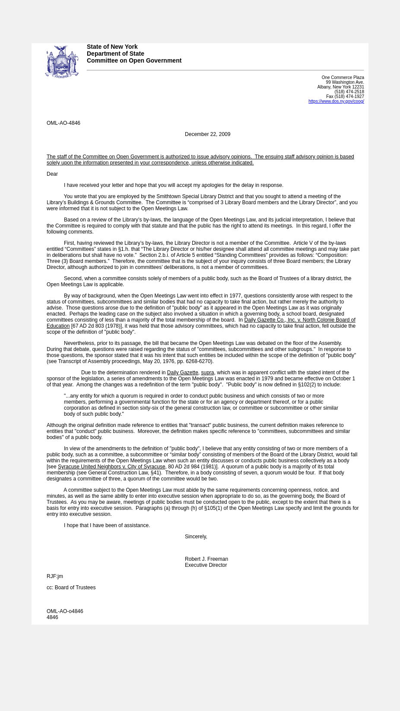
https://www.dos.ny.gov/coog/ (336, 101)
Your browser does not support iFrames (200, 18)
